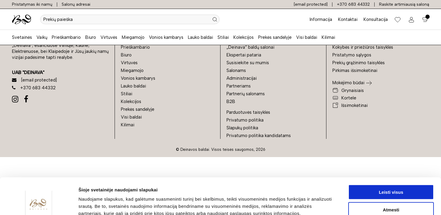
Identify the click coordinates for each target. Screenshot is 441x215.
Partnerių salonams (245, 93)
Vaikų (42, 37)
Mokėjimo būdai (348, 82)
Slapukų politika (242, 127)
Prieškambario (66, 37)
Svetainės (22, 37)
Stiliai (223, 37)
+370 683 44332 (353, 4)
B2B (230, 101)
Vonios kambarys (166, 37)
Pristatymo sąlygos (351, 55)
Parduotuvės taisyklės (248, 112)
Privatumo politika (245, 120)
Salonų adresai (76, 4)
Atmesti (391, 175)
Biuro (90, 37)
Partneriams (238, 86)
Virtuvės (109, 37)
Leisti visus (391, 157)
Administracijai (241, 78)
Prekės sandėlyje (275, 37)
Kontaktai (348, 19)
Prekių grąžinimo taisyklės (358, 62)
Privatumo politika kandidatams (258, 135)
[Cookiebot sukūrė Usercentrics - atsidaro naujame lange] (39, 203)
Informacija (321, 19)
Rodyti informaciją (307, 203)
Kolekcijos (243, 37)
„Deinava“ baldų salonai (250, 47)
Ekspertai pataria (243, 55)
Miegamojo (133, 37)
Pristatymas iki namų (32, 4)
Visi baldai (306, 37)
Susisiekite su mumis (247, 62)
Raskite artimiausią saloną (404, 4)
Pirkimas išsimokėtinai (354, 70)
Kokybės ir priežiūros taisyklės (362, 47)
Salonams (236, 70)
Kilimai (328, 37)
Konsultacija (376, 19)
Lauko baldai (200, 37)
